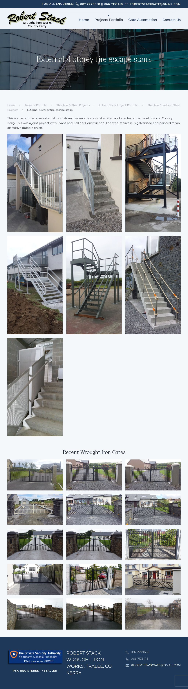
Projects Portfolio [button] (109, 20)
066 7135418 (113, 4)
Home (84, 20)
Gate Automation (142, 20)
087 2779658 (90, 4)
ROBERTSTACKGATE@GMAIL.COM (156, 665)
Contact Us (171, 20)
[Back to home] (37, 20)
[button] (35, 474)
